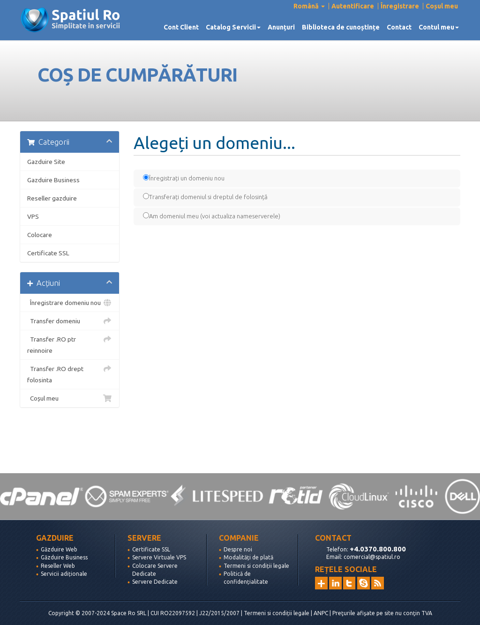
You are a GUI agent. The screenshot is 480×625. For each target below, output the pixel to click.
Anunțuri (281, 27)
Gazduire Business (53, 180)
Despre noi (238, 549)
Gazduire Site (46, 161)
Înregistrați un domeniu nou (184, 177)
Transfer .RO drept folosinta (69, 373)
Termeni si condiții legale (256, 566)
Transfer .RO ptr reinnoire (69, 344)
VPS (33, 216)
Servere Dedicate (155, 582)
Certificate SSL (48, 253)
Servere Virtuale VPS (159, 557)
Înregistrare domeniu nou (69, 302)
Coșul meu (442, 6)
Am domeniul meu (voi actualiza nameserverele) (211, 215)
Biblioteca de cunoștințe (341, 27)
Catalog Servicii (233, 27)
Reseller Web (58, 566)
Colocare (39, 234)
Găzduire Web (59, 549)
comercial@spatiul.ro (372, 557)
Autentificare (352, 6)
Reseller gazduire (52, 198)
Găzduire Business (64, 557)
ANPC (321, 613)
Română (309, 6)
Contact (399, 27)
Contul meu (439, 27)
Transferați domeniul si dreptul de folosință (205, 196)
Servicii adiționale (64, 574)
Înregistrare (400, 6)
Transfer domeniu (69, 321)
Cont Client (181, 27)
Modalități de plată (248, 557)
